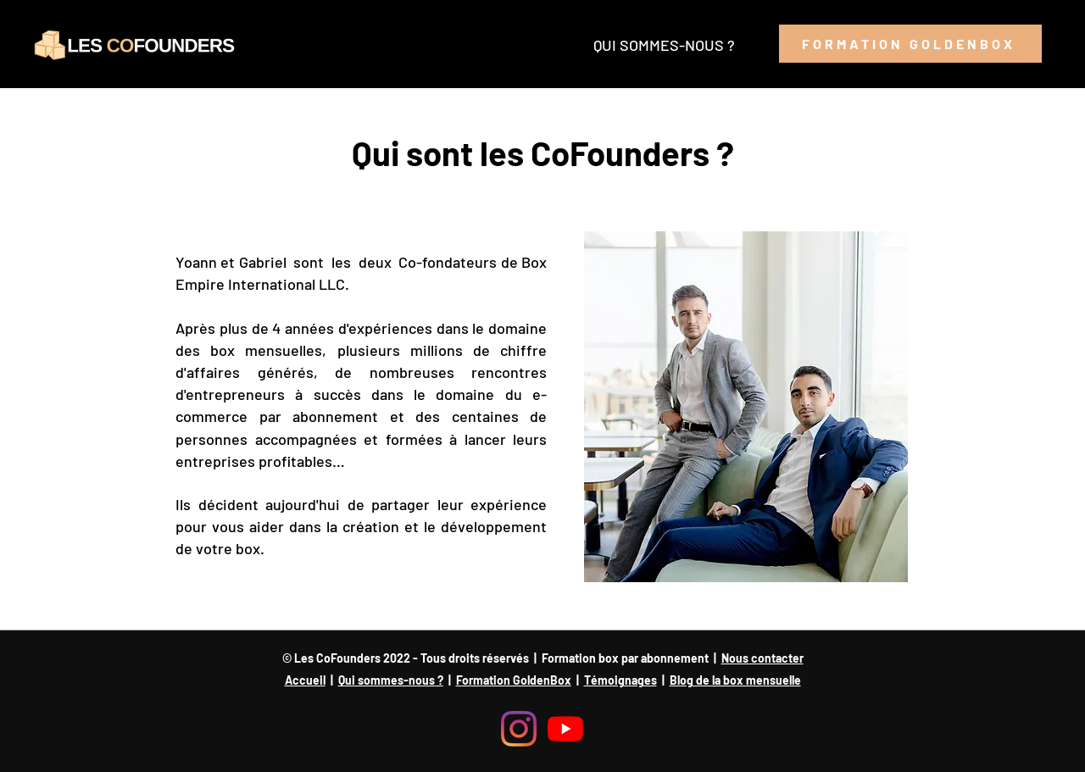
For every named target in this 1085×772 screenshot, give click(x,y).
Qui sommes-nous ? (390, 680)
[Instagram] (519, 729)
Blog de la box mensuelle (735, 680)
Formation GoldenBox (513, 680)
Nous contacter (762, 658)
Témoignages (620, 680)
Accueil (305, 680)
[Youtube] (565, 729)
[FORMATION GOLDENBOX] (910, 44)
